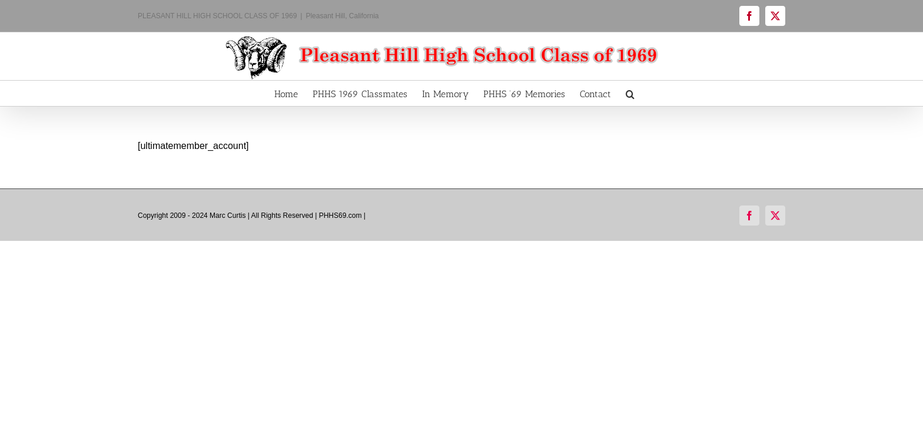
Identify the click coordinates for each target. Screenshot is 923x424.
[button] (666, 93)
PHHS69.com (340, 215)
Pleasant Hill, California (342, 16)
